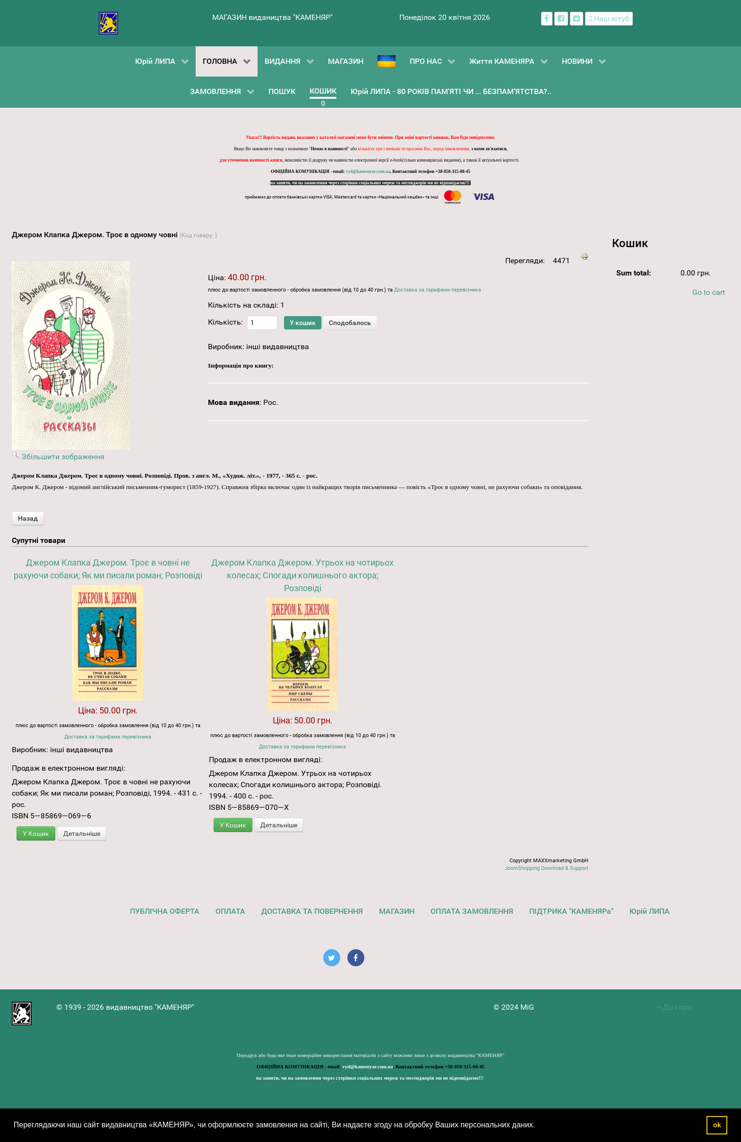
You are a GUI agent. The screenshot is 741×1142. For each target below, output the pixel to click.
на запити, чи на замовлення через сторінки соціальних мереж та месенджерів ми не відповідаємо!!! (370, 182)
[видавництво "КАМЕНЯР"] (108, 22)
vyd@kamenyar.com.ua (368, 171)
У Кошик (36, 833)
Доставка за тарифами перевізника (437, 290)
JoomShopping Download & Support (546, 868)
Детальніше (81, 833)
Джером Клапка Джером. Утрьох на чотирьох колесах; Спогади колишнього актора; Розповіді (302, 575)
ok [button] (717, 1125)
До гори (673, 1007)
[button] (538, 1126)
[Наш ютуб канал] (609, 19)
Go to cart (708, 292)
